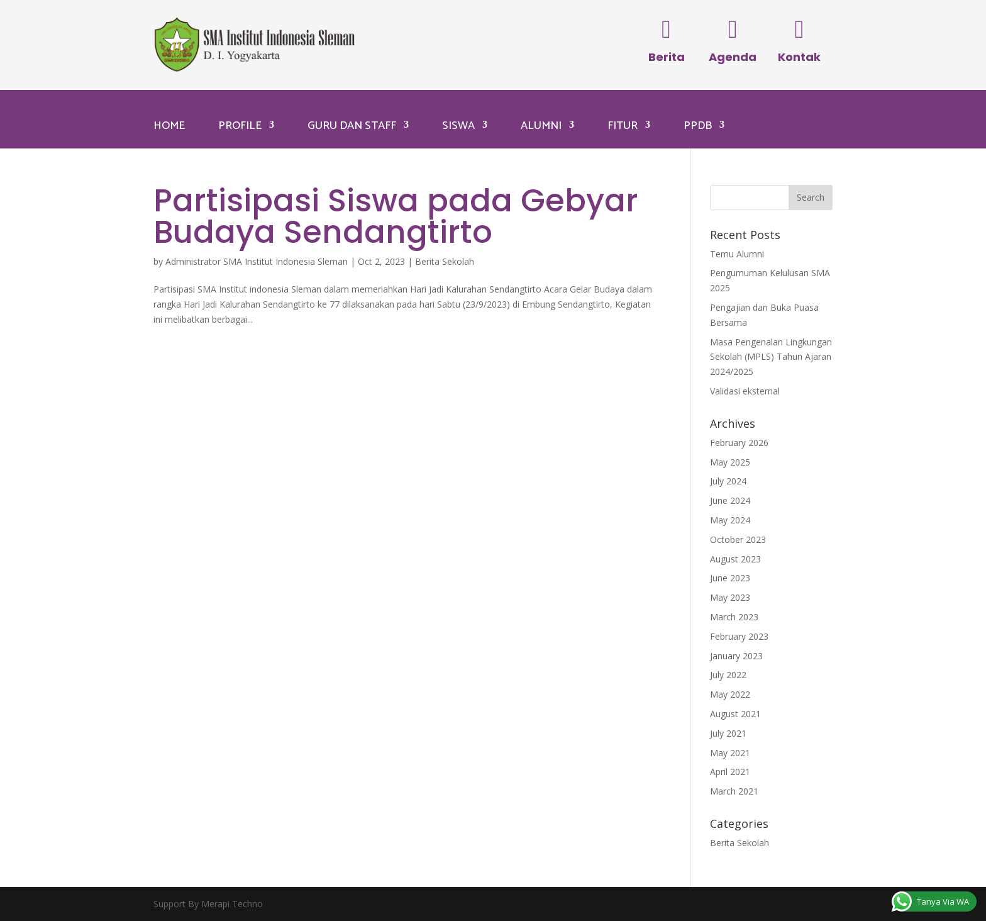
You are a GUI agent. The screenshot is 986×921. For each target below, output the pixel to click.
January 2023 (736, 656)
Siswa (458, 125)
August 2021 (735, 714)
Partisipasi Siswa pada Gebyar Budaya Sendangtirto (395, 216)
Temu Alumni (737, 254)
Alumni (541, 125)
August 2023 (735, 559)
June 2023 (730, 578)
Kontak (799, 57)
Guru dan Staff (351, 125)
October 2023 (738, 539)
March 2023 (734, 617)
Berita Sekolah (444, 261)
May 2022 (730, 694)
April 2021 (730, 772)
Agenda (732, 57)
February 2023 (739, 636)
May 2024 (730, 520)
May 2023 (730, 597)
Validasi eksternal (745, 391)
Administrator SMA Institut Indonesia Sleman (256, 261)
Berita (666, 57)
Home (169, 125)
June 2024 (730, 500)
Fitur (622, 125)
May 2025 (730, 462)
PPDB (698, 125)
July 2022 (728, 675)
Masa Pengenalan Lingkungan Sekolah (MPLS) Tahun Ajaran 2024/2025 (771, 357)
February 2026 (739, 443)
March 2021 (734, 791)
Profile (240, 125)
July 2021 (728, 733)
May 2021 (730, 753)
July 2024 (728, 481)
